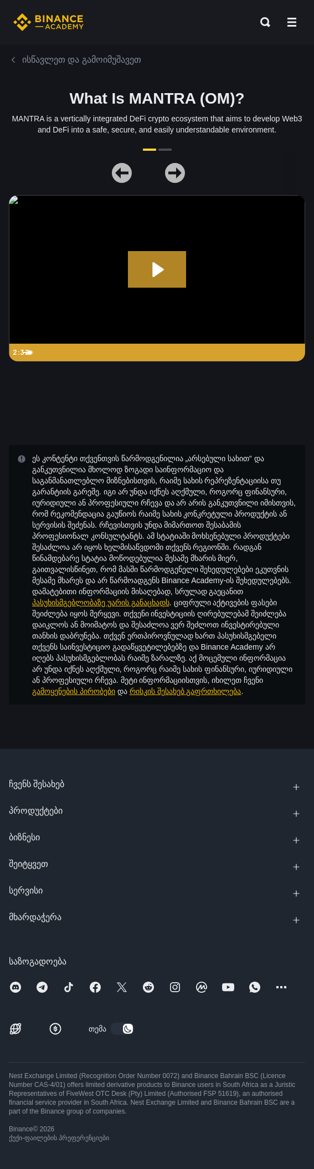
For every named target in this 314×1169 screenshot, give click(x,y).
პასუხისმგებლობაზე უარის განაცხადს (100, 602)
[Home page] (48, 22)
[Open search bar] (262, 22)
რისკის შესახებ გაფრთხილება (185, 691)
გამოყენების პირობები (73, 691)
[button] (291, 22)
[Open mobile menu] (292, 22)
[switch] (122, 1029)
